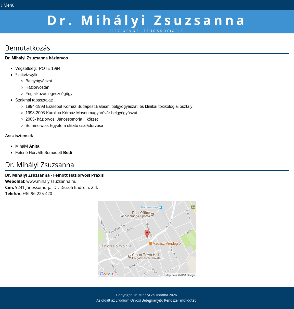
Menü (7, 5)
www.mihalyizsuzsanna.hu (51, 181)
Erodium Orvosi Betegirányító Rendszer (147, 300)
